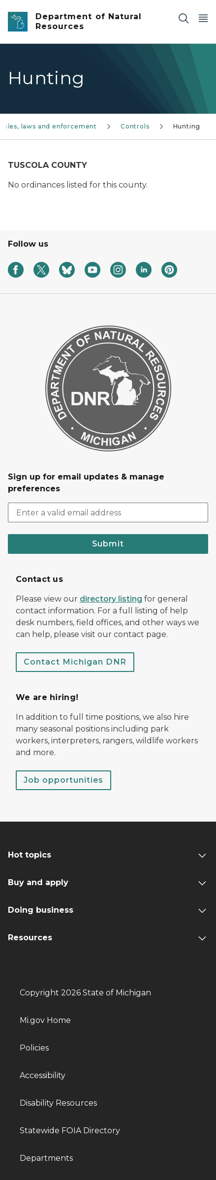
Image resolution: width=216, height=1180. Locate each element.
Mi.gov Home (45, 1020)
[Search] (183, 18)
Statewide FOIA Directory (70, 1130)
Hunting (187, 126)
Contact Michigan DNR (75, 662)
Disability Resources (58, 1103)
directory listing (111, 599)
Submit (108, 543)
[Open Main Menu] (203, 18)
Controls (135, 126)
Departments (46, 1158)
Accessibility (42, 1075)
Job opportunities (63, 780)
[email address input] (108, 512)
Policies (34, 1047)
